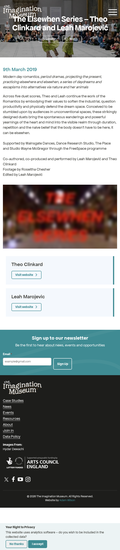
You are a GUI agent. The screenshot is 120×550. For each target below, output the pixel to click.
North (71, 39)
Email (7, 354)
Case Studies (13, 400)
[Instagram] (27, 479)
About (8, 424)
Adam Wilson (67, 500)
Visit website (24, 275)
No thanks (16, 544)
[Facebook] (13, 479)
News (7, 406)
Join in (8, 430)
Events (8, 412)
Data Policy (11, 436)
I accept (37, 544)
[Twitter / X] (6, 479)
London (49, 39)
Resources (11, 418)
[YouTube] (20, 479)
